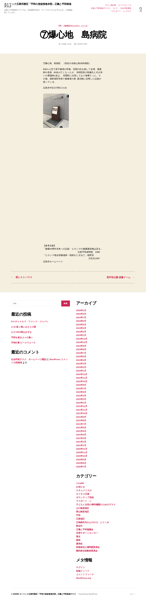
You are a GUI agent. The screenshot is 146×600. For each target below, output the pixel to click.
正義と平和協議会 (84, 529)
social (69, 44)
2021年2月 (81, 442)
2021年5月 (81, 431)
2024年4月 (81, 328)
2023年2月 (81, 367)
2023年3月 (81, 363)
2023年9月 (81, 346)
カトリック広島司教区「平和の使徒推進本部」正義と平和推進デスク (37, 5)
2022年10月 (81, 381)
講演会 (79, 544)
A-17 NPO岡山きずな (21, 332)
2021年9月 (81, 417)
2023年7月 (81, 353)
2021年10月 (81, 413)
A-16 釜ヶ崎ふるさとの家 (23, 327)
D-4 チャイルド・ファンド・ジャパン (30, 321)
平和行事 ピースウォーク (24, 343)
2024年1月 (81, 335)
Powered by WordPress (87, 594)
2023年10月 (81, 342)
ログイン (80, 567)
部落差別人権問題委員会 (88, 547)
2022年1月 (81, 403)
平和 (60, 26)
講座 (78, 540)
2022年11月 (81, 378)
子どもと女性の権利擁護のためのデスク (96, 504)
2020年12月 (81, 449)
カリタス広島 (82, 494)
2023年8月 (81, 349)
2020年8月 (81, 463)
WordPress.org (83, 578)
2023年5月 (81, 356)
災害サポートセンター (87, 533)
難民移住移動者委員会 (86, 551)
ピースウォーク (125, 5)
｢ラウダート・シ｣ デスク (121, 11)
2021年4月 (81, 435)
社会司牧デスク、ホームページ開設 (28, 359)
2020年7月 (81, 467)
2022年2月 (81, 399)
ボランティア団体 (85, 497)
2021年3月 (81, 438)
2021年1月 (81, 445)
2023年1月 (81, 371)
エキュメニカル (84, 490)
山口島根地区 (82, 508)
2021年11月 (81, 410)
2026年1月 (81, 310)
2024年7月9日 (82, 44)
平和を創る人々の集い (22, 337)
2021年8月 (81, 420)
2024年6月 (81, 321)
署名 (78, 536)
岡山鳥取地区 (82, 512)
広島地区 (80, 519)
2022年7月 (81, 388)
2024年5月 (81, 324)
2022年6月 (81, 392)
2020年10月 (81, 456)
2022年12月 (81, 374)
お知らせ (80, 487)
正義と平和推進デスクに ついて (104, 8)
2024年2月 (81, 332)
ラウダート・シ (84, 501)
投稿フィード (82, 571)
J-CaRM (80, 483)
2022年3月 (81, 396)
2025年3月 (81, 314)
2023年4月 (81, 360)
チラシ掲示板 (110, 5)
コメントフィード (85, 574)
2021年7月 (81, 424)
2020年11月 (81, 452)
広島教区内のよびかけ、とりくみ (76, 26)
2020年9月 (81, 459)
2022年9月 (81, 385)
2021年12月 (81, 406)
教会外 (79, 526)
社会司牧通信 (125, 8)
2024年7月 (81, 317)
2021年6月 (81, 427)
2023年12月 (81, 339)
